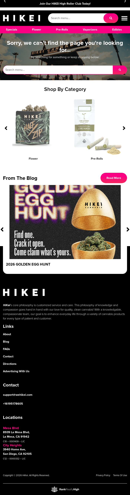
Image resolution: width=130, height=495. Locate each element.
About (7, 334)
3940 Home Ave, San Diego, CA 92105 (17, 451)
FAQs (6, 349)
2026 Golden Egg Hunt (28, 264)
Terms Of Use (120, 475)
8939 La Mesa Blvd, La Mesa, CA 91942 (16, 434)
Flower (33, 158)
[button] (124, 18)
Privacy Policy (103, 475)
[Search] (110, 18)
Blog (6, 341)
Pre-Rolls (97, 158)
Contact (8, 356)
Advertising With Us (16, 371)
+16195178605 (13, 403)
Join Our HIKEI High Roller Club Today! (65, 3)
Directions (10, 364)
